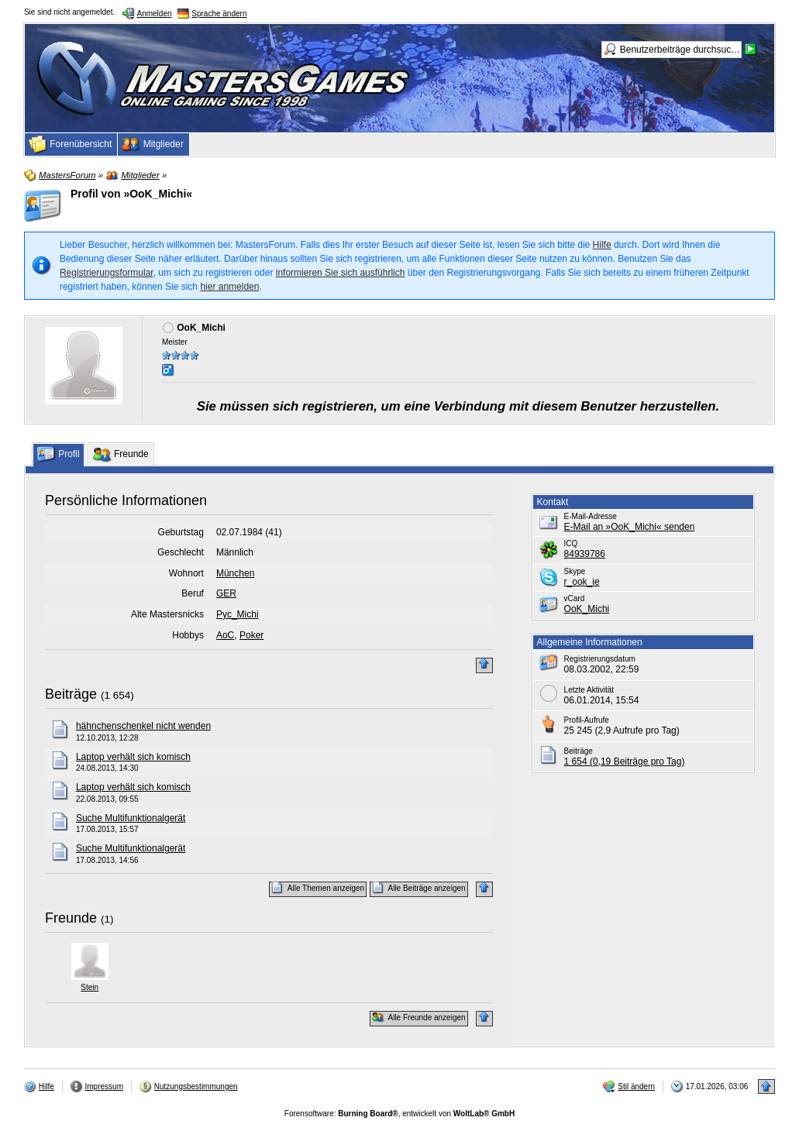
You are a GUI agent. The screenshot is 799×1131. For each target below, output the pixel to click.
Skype (575, 571)
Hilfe (602, 244)
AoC (225, 635)
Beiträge (71, 694)
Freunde (71, 918)
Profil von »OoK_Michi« (131, 193)
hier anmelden (229, 286)
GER (226, 593)
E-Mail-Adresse (590, 516)
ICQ (571, 543)
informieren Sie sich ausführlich (340, 272)
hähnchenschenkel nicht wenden (143, 725)
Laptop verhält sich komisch (133, 756)
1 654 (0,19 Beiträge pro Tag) (624, 761)
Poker (251, 635)
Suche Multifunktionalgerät (130, 818)
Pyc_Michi (237, 614)
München (235, 573)
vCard (574, 598)
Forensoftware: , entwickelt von (399, 1113)
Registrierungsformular (106, 272)
